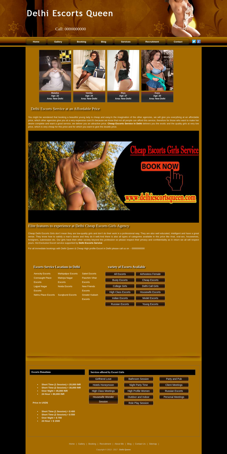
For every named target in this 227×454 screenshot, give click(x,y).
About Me (119, 444)
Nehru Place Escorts (44, 295)
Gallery (81, 444)
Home (72, 444)
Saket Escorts (89, 273)
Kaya (157, 93)
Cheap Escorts (150, 280)
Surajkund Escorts (67, 295)
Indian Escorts (120, 298)
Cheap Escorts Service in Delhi (125, 123)
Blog (129, 444)
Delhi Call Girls (150, 286)
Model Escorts (150, 298)
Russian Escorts (120, 304)
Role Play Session (139, 403)
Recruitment (105, 444)
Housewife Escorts (150, 292)
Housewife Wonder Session (103, 399)
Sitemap (153, 444)
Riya (123, 93)
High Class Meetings (103, 391)
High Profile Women (139, 391)
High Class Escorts (119, 292)
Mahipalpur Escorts (68, 273)
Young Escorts (150, 304)
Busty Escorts (120, 280)
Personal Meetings (174, 397)
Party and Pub (174, 378)
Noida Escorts (65, 286)
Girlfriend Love (103, 378)
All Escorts (120, 274)
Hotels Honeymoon (103, 384)
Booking (92, 444)
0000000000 (75, 29)
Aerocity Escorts (42, 273)
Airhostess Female (150, 274)
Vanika (89, 93)
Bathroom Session (139, 378)
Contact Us (140, 444)
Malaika (55, 93)
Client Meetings (173, 384)
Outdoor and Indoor (138, 397)
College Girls (120, 286)
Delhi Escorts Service (90, 243)
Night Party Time (138, 384)
